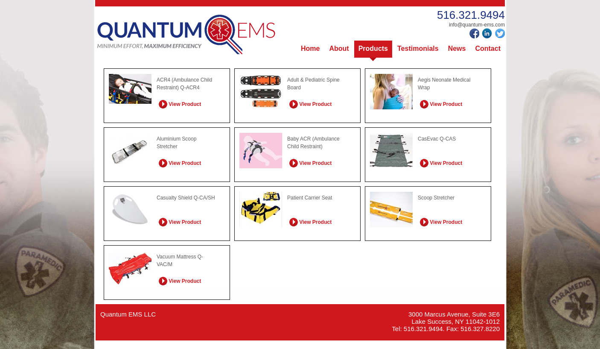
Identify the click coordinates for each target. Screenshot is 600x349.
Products (373, 48)
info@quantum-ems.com (477, 25)
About (339, 48)
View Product (180, 103)
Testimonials (418, 48)
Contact (488, 48)
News (457, 48)
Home (310, 48)
